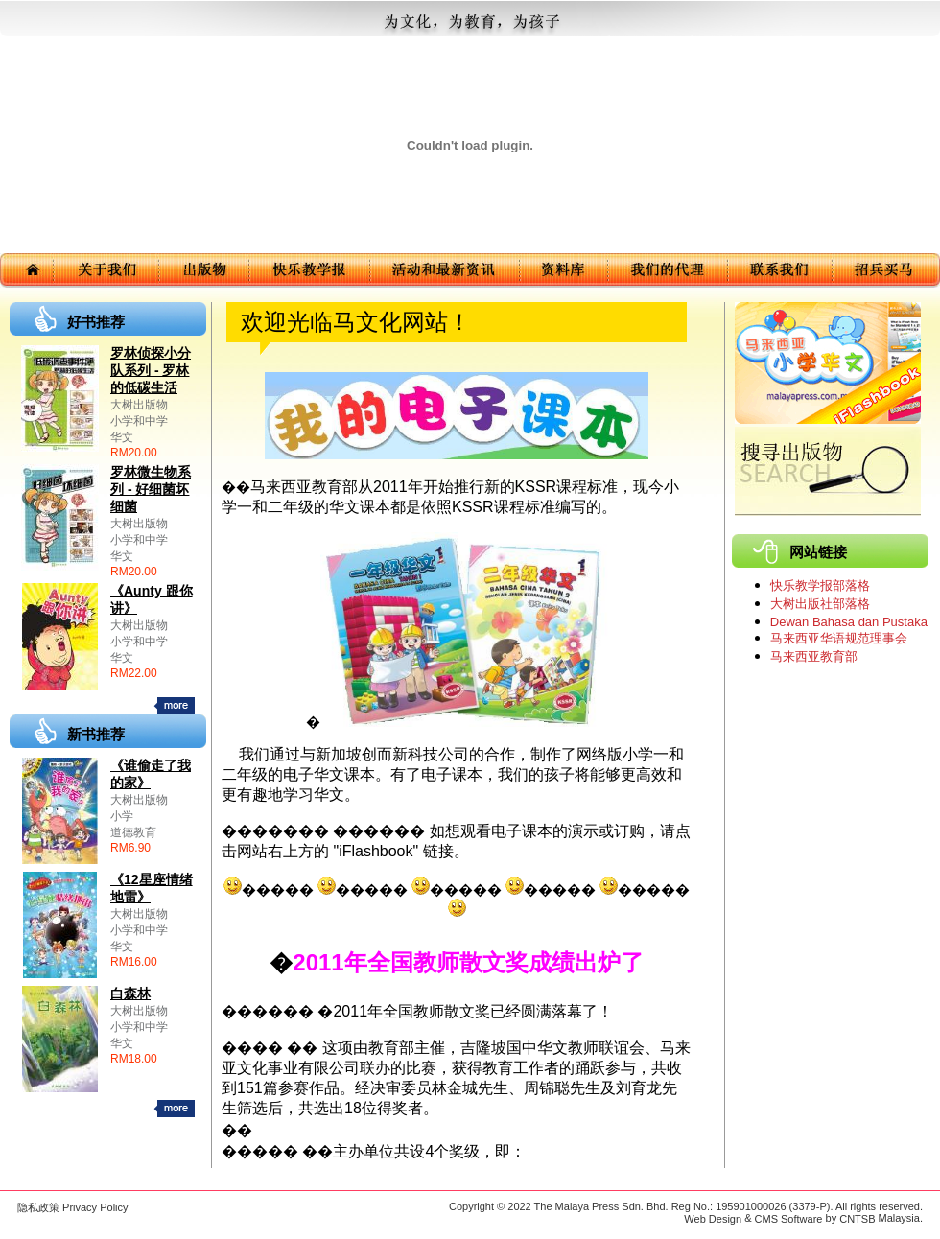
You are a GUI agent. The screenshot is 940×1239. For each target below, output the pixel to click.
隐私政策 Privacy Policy (73, 1207)
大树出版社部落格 (820, 603)
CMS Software (789, 1219)
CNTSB (857, 1219)
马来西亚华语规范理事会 (838, 638)
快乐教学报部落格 (820, 585)
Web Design (712, 1219)
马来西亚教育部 (814, 656)
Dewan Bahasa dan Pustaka (849, 622)
